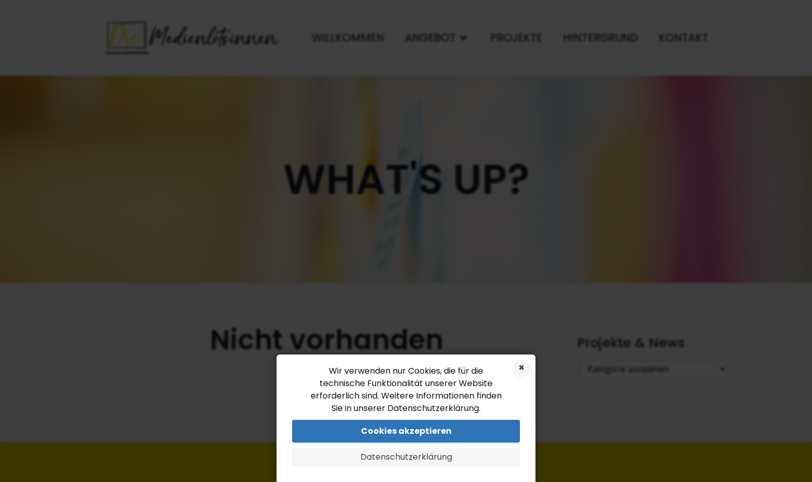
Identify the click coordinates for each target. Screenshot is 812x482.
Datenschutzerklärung (406, 457)
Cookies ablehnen (521, 369)
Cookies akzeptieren (406, 431)
